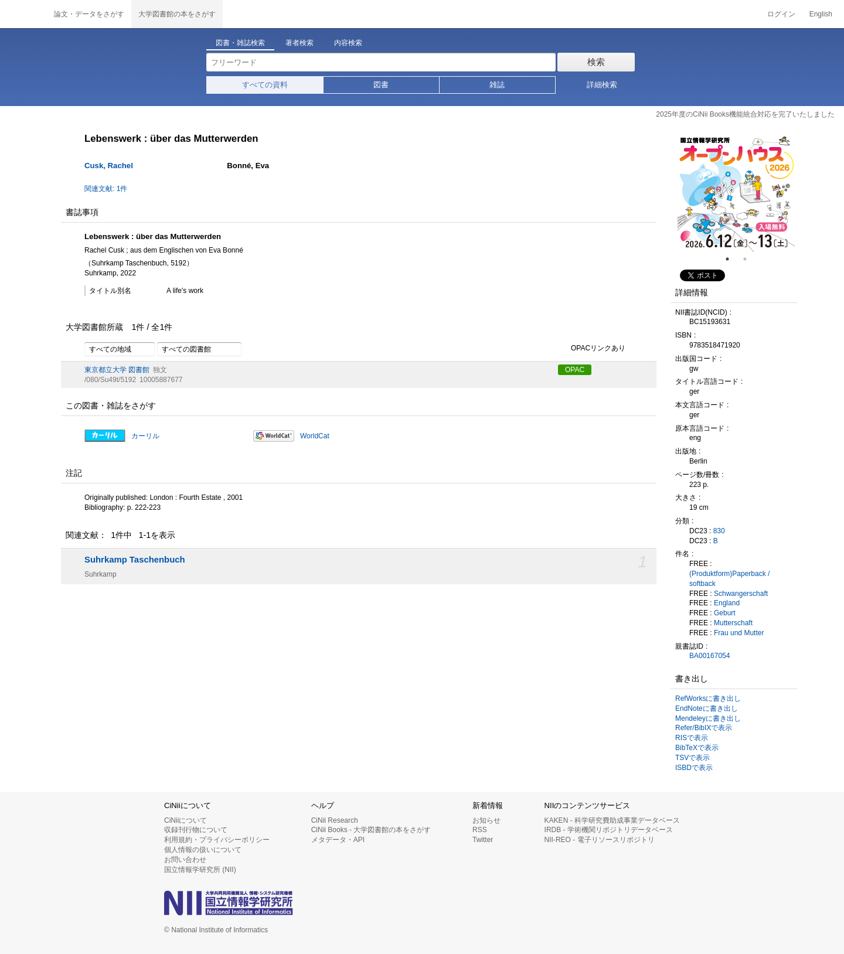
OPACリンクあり (591, 348)
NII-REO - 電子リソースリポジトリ (599, 840)
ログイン (781, 14)
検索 (596, 62)
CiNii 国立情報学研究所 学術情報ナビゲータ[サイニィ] (23, 14)
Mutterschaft (733, 623)
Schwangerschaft (741, 594)
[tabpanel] (736, 193)
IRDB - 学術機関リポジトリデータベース (608, 830)
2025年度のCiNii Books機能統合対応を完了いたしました (745, 114)
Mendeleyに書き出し (708, 718)
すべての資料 (265, 84)
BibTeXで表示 (697, 748)
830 (719, 531)
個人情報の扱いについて (202, 850)
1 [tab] (732, 259)
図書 (381, 84)
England (727, 603)
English (820, 14)
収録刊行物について (195, 830)
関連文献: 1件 (105, 189)
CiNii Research (334, 820)
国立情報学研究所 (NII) (200, 870)
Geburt (725, 613)
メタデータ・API (338, 840)
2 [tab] (749, 259)
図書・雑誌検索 (240, 43)
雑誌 (497, 84)
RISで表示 (691, 738)
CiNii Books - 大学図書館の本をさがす (371, 830)
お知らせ (486, 820)
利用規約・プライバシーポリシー (217, 840)
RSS (479, 830)
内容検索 (348, 43)
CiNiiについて (185, 820)
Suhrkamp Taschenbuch (134, 559)
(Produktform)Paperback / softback (729, 579)
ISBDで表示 (694, 768)
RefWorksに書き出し (708, 698)
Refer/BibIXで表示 (703, 728)
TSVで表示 (692, 758)
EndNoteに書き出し (706, 708)
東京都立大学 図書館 (116, 370)
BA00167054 (709, 656)
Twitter (482, 840)
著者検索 (299, 43)
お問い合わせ (185, 860)
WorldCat (314, 436)
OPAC (574, 370)
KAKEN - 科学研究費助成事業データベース (612, 820)
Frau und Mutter (739, 633)
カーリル (145, 436)
